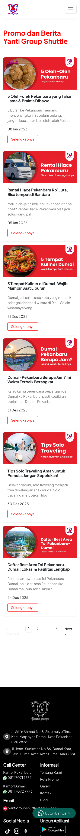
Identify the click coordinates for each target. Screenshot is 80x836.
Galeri (45, 786)
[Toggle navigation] (71, 9)
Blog (44, 800)
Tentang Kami (51, 772)
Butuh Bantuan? (57, 813)
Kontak (45, 793)
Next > (68, 631)
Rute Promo (49, 779)
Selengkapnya (23, 139)
